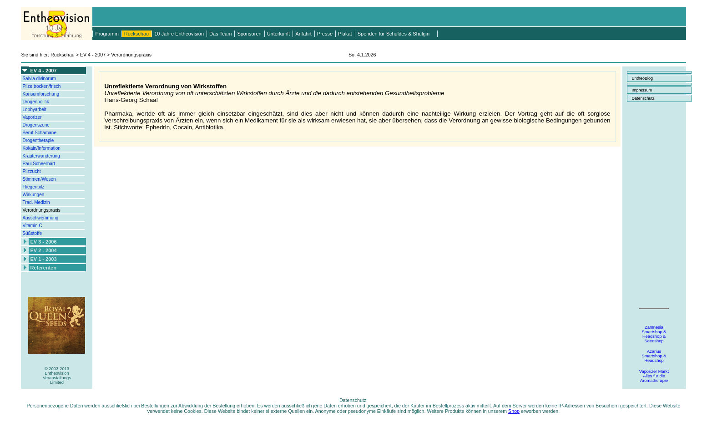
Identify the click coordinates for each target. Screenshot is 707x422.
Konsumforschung (40, 94)
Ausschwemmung (40, 217)
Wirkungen (33, 194)
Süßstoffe (32, 233)
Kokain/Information (41, 148)
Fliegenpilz (33, 186)
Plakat (345, 33)
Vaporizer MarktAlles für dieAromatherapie (654, 376)
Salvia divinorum (39, 78)
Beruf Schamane (39, 132)
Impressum (642, 90)
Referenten (43, 267)
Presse (325, 33)
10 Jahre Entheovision (179, 33)
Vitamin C (32, 225)
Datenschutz (643, 98)
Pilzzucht (31, 171)
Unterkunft (278, 33)
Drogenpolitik (35, 101)
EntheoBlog (642, 78)
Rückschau (136, 33)
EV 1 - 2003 (43, 259)
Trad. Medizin (36, 202)
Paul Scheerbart (38, 163)
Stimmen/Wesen (39, 179)
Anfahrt (303, 33)
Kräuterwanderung (41, 155)
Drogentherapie (38, 140)
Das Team (220, 33)
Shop (514, 411)
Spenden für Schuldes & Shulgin (393, 33)
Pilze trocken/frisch (41, 86)
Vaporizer (31, 117)
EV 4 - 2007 (43, 70)
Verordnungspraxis (41, 210)
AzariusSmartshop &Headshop (654, 356)
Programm (106, 33)
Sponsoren (249, 33)
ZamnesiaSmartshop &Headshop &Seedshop (654, 334)
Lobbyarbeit (34, 109)
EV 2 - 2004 (43, 250)
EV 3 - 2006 (43, 241)
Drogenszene (35, 124)
